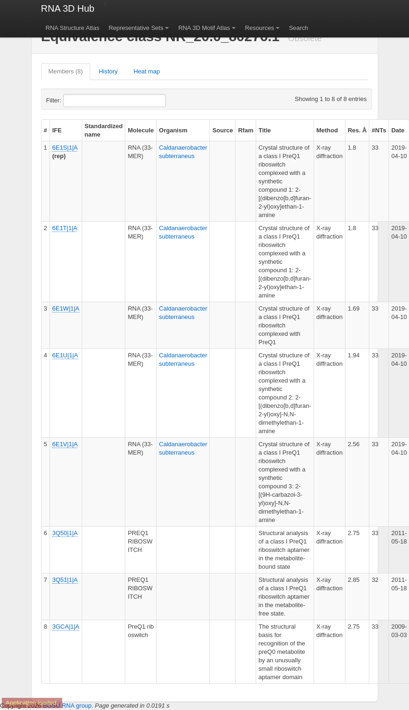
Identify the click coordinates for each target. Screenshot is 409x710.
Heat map (147, 71)
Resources (259, 27)
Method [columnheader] (327, 130)
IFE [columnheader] (57, 130)
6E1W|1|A (65, 308)
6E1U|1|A (65, 355)
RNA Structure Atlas (73, 27)
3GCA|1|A (65, 626)
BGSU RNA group (67, 705)
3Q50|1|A (65, 532)
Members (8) (66, 71)
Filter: (76, 100)
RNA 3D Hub (68, 8)
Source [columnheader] (222, 130)
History (108, 71)
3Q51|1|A (65, 579)
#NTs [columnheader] (379, 130)
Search (298, 27)
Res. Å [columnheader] (357, 130)
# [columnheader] (45, 130)
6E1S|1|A (65, 147)
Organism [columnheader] (173, 130)
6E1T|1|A (65, 228)
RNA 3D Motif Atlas (204, 27)
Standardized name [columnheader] (104, 130)
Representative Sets (135, 27)
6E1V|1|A (65, 444)
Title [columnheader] (264, 130)
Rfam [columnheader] (245, 130)
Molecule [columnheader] (141, 130)
